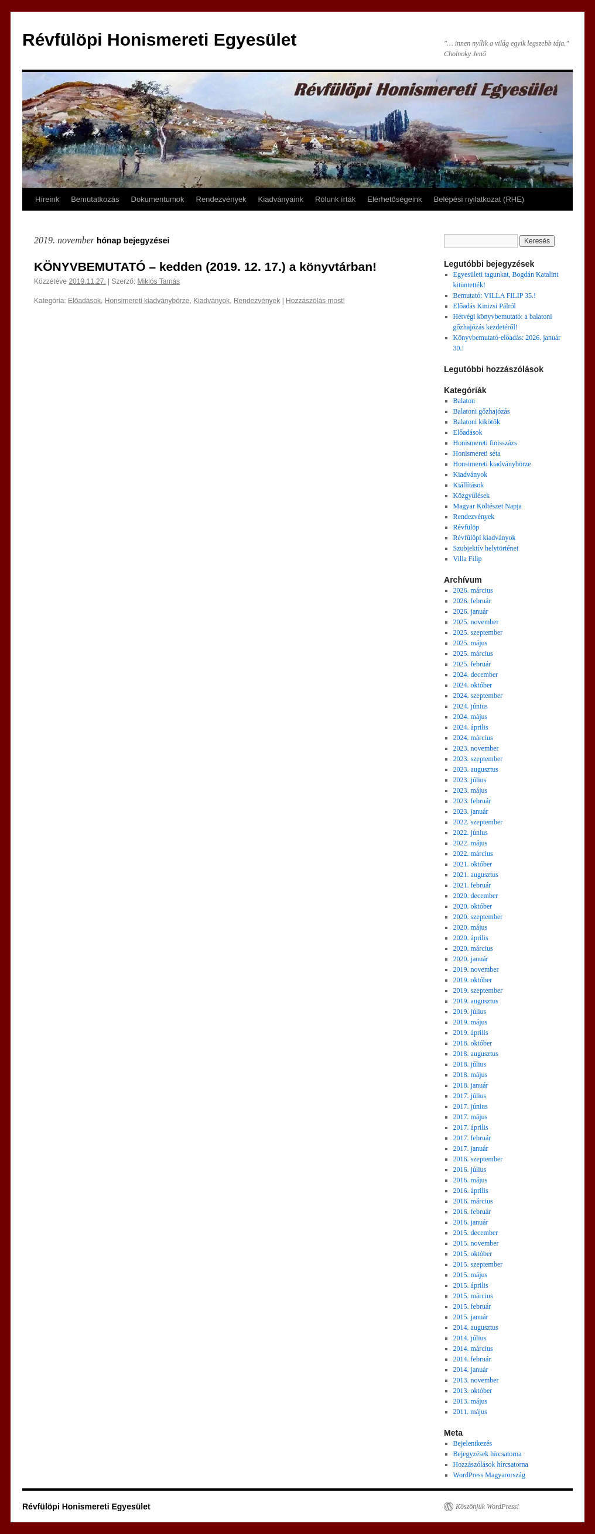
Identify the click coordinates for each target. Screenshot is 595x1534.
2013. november (476, 1380)
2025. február (472, 664)
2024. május (470, 717)
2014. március (473, 1348)
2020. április (470, 938)
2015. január (470, 1317)
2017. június (470, 1106)
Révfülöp (466, 527)
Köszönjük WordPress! (487, 1506)
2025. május (470, 643)
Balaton (464, 401)
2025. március (473, 653)
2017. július (470, 1096)
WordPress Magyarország (489, 1475)
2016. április (470, 1190)
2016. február (472, 1212)
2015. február (472, 1306)
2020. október (473, 906)
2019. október (473, 980)
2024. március (473, 738)
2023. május (470, 790)
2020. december (475, 896)
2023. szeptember (478, 759)
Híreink (47, 199)
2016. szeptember (478, 1159)
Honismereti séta (477, 453)
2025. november (476, 622)
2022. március (473, 853)
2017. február (472, 1138)
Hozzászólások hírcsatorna (490, 1464)
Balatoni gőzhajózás (481, 411)
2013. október (473, 1391)
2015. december (475, 1233)
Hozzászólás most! (315, 301)
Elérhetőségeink (394, 199)
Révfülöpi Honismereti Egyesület (159, 39)
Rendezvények (221, 199)
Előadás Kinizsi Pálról (484, 306)
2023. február (472, 801)
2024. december (475, 674)
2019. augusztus (475, 1001)
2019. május (470, 1022)
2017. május (470, 1117)
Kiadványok (211, 301)
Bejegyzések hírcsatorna (487, 1454)
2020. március (473, 948)
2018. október (473, 1043)
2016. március (473, 1201)
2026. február (472, 601)
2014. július (470, 1338)
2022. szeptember (478, 822)
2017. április (470, 1127)
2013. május (470, 1401)
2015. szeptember (478, 1264)
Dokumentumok (157, 199)
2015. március (473, 1296)
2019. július (470, 1011)
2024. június (470, 706)
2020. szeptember (478, 917)
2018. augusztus (475, 1054)
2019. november (476, 969)
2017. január (470, 1148)
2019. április (470, 1033)
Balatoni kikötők (476, 422)
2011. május (470, 1412)
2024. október (473, 685)
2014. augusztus (475, 1327)
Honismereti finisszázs (485, 443)
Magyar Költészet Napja (487, 506)
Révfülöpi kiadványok (484, 538)
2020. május (470, 927)
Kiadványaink (280, 199)
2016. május (470, 1180)
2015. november (476, 1243)
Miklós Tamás (159, 281)
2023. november (476, 748)
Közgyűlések (471, 495)
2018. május (470, 1075)
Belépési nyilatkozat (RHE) (479, 199)
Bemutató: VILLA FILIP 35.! (494, 295)
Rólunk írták (335, 199)
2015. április (470, 1285)
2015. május (470, 1275)
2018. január (470, 1085)
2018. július (470, 1064)
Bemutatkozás (95, 199)
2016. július (470, 1169)
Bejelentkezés (473, 1443)
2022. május (470, 843)
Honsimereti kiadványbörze (147, 301)
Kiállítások (468, 485)
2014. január (470, 1370)
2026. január (470, 611)
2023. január (470, 811)
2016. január (470, 1222)
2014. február (472, 1359)
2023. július (470, 780)
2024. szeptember (478, 696)
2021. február (472, 885)
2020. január (470, 959)
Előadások (84, 301)
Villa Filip (467, 559)
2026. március (473, 590)
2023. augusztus (475, 769)
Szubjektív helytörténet (486, 548)
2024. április (470, 727)
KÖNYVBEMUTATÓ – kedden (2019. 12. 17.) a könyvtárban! (205, 266)
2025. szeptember (478, 632)
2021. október (473, 864)
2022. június (470, 832)
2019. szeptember (478, 990)
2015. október (473, 1254)
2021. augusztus (475, 875)
